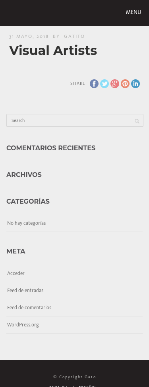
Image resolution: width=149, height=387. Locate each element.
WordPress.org (23, 325)
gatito (74, 36)
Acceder (16, 273)
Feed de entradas (25, 290)
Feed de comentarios (29, 307)
